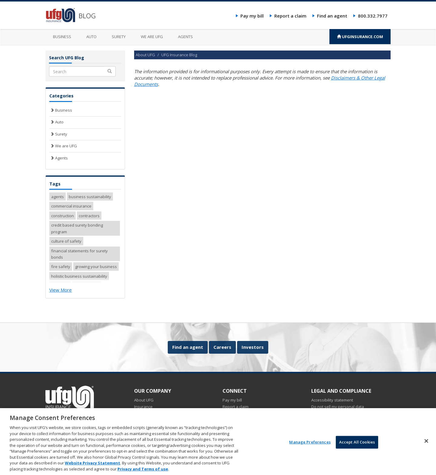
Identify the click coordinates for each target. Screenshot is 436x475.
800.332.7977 (373, 16)
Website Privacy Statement (92, 466)
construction (62, 215)
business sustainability (90, 196)
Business (62, 36)
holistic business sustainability (79, 276)
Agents (185, 36)
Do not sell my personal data (337, 406)
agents (57, 196)
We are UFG (152, 36)
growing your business (96, 266)
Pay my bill (252, 16)
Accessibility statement (332, 400)
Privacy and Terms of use (142, 472)
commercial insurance (71, 206)
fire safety (60, 266)
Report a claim (290, 16)
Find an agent (332, 16)
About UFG (145, 54)
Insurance (143, 406)
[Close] (426, 443)
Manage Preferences (309, 445)
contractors (89, 215)
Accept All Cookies (357, 445)
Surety (119, 36)
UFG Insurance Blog (179, 54)
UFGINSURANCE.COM (360, 36)
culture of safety (66, 241)
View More (60, 290)
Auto (91, 36)
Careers (222, 347)
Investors (253, 347)
